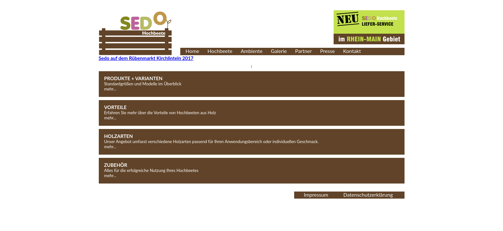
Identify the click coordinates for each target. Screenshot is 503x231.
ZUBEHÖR (115, 165)
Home (192, 51)
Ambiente (251, 51)
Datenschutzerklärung (368, 195)
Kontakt (352, 51)
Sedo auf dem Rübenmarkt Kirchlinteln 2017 (146, 58)
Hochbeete (220, 51)
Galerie (279, 51)
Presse (327, 51)
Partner (303, 51)
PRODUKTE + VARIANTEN (133, 78)
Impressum (316, 195)
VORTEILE (115, 107)
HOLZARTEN (118, 136)
